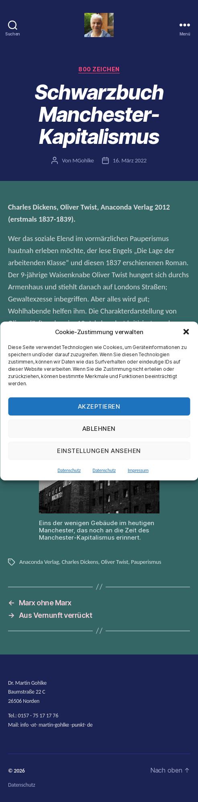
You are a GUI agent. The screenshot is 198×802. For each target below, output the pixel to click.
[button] (186, 332)
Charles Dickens (79, 561)
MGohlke (83, 160)
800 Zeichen (99, 69)
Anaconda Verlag (39, 561)
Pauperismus (146, 561)
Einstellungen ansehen (99, 451)
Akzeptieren (99, 406)
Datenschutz (68, 470)
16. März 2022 (130, 160)
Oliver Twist (114, 561)
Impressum (138, 470)
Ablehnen (99, 428)
